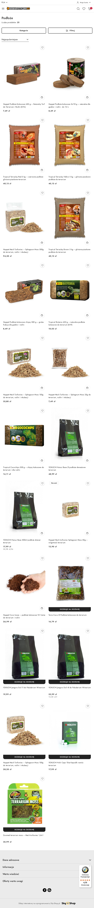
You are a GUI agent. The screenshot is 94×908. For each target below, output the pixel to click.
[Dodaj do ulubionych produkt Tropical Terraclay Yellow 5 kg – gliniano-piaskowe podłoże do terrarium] (88, 120)
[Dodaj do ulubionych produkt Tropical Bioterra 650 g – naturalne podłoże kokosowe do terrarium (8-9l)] (88, 265)
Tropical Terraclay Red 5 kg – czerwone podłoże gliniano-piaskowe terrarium (23, 178)
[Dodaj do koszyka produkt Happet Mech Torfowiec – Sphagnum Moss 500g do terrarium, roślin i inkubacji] (42, 242)
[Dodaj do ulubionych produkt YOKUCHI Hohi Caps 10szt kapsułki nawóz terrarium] (88, 706)
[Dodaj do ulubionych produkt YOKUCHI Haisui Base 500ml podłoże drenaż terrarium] (42, 483)
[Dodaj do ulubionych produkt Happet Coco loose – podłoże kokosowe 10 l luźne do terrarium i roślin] (42, 558)
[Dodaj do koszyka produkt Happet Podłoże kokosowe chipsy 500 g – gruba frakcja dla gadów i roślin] (42, 315)
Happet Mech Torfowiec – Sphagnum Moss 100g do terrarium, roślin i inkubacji (23, 764)
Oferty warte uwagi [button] (47, 881)
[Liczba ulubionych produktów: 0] (83, 8)
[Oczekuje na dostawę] (70, 609)
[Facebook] (44, 890)
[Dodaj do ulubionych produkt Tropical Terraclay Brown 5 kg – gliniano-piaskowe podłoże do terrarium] (88, 193)
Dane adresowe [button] (47, 860)
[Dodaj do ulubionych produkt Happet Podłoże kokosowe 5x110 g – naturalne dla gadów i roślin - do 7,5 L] (88, 47)
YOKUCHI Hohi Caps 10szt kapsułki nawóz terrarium (66, 764)
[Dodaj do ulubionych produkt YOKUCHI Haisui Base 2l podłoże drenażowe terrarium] (88, 411)
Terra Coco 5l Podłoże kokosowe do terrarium (68, 615)
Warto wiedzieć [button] (47, 874)
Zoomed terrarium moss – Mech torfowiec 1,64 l (23, 835)
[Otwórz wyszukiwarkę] (78, 8)
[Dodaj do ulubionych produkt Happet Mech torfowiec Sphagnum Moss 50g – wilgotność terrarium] (88, 483)
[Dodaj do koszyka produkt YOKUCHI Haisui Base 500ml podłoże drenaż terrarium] (42, 533)
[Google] (49, 890)
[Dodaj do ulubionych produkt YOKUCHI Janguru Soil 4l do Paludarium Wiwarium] (88, 631)
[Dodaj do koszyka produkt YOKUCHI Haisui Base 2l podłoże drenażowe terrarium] (87, 460)
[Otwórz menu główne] (3, 8)
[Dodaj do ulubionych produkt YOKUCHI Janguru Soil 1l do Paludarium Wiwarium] (42, 631)
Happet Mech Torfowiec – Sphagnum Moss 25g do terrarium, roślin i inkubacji (70, 396)
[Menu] (89, 866)
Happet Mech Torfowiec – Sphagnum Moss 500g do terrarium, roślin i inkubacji (23, 250)
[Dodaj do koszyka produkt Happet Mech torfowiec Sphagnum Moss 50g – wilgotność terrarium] (87, 533)
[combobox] (15, 39)
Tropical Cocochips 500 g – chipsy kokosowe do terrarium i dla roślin (23, 468)
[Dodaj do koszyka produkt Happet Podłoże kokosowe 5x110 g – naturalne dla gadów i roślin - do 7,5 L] (87, 97)
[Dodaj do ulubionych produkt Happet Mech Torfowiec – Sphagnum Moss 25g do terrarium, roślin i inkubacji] (88, 338)
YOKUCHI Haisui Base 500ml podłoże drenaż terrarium (21, 541)
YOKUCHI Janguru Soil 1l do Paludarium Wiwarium (24, 687)
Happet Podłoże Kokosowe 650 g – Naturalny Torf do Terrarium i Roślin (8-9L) (24, 105)
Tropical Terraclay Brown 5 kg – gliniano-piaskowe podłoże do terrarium (69, 250)
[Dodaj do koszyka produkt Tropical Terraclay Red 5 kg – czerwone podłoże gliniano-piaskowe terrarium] (42, 169)
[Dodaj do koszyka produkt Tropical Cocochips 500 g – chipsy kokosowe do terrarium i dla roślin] (42, 460)
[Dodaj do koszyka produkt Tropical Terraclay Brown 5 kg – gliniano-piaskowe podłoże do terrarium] (87, 242)
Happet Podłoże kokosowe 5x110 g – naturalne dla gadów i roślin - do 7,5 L (69, 105)
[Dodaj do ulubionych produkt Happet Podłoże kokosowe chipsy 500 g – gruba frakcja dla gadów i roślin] (42, 265)
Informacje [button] (47, 867)
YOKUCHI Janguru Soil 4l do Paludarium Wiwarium (70, 687)
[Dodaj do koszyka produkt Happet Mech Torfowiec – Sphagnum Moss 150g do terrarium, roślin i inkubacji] (42, 387)
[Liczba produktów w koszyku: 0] (89, 8)
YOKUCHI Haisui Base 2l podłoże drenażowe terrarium (67, 468)
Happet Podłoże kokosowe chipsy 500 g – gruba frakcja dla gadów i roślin (23, 323)
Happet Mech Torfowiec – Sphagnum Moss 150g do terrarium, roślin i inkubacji (23, 396)
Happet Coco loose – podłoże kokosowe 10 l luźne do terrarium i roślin (24, 616)
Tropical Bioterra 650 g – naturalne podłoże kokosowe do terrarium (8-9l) (67, 323)
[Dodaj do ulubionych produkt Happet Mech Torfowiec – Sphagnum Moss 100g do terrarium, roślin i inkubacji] (42, 706)
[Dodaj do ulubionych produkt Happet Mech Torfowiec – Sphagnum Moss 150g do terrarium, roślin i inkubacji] (42, 338)
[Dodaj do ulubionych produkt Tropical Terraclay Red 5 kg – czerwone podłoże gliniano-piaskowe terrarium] (42, 120)
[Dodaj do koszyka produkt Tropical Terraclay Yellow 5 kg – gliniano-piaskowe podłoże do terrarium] (87, 169)
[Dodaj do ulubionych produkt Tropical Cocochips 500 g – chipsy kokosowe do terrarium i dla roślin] (42, 411)
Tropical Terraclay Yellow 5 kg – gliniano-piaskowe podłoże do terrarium (69, 178)
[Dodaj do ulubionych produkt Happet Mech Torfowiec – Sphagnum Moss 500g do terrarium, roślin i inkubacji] (42, 193)
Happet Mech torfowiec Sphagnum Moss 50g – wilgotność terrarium (68, 541)
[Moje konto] (84, 2)
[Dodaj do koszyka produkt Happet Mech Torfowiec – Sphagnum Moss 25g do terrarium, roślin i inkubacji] (87, 387)
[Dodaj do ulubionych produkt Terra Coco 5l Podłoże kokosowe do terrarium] (88, 558)
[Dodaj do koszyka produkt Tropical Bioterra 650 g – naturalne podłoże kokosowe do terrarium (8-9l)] (87, 315)
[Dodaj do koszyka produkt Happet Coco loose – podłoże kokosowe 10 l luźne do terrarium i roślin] (42, 608)
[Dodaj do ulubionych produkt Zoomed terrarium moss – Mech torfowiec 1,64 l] (42, 779)
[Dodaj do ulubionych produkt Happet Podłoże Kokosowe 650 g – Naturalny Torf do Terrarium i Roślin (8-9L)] (42, 47)
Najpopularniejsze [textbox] (10, 39)
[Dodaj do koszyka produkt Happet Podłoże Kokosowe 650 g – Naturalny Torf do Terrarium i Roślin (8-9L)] (42, 97)
